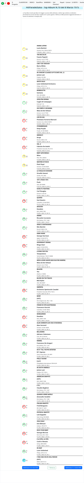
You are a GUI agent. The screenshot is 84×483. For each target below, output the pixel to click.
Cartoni (68, 2)
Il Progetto (15, 3)
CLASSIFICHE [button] (23, 2)
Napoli (62, 2)
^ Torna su (52, 468)
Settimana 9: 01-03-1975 (30, 468)
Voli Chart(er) (56, 3)
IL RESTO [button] (74, 2)
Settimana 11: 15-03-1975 (73, 468)
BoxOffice (39, 2)
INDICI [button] (32, 2)
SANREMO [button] (47, 2)
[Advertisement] (52, 31)
